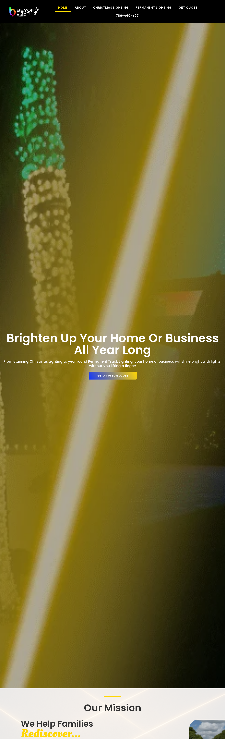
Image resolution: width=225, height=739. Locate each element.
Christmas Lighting (111, 7)
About (80, 7)
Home (63, 7)
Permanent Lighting (154, 7)
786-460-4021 (128, 16)
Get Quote (188, 7)
